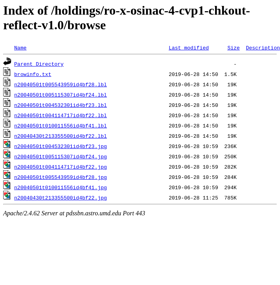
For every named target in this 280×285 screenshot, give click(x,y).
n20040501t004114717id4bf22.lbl (60, 115)
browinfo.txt (32, 74)
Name (20, 47)
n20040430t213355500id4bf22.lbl (60, 135)
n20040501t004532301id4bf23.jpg (60, 146)
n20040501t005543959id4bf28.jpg (60, 176)
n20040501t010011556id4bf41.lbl (60, 125)
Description (263, 47)
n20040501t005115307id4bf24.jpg (60, 156)
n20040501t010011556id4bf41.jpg (60, 187)
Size (233, 47)
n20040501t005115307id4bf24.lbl (60, 94)
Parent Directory (39, 63)
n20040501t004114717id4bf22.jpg (60, 166)
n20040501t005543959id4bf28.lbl (60, 84)
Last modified (189, 47)
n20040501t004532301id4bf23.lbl (60, 104)
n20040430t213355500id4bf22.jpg (60, 197)
